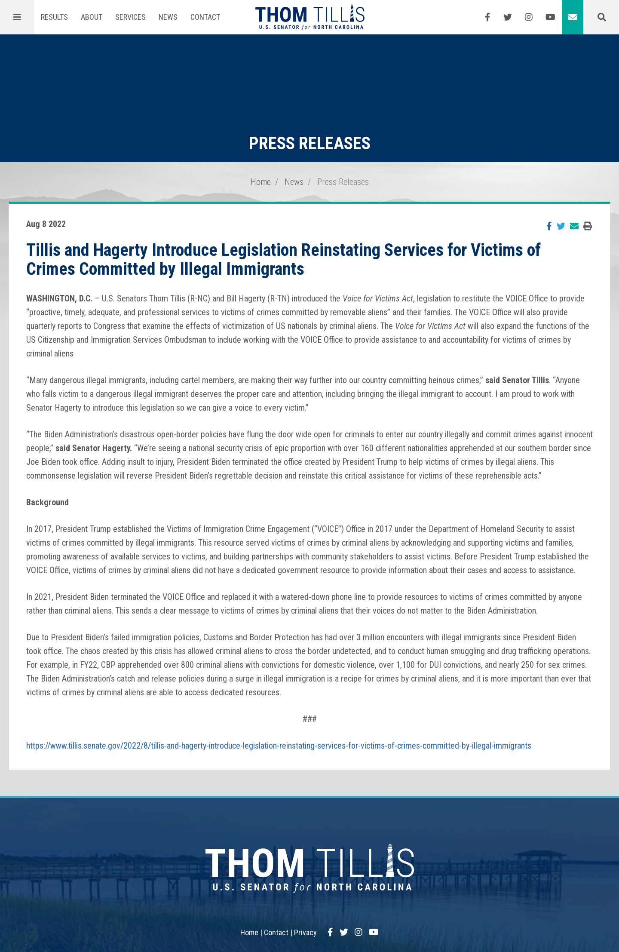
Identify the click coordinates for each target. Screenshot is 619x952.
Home (261, 182)
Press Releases (343, 182)
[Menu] (17, 17)
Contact (205, 16)
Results (54, 16)
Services (130, 16)
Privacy (305, 932)
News (168, 16)
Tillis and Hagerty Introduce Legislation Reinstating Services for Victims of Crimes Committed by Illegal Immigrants (283, 259)
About (91, 16)
